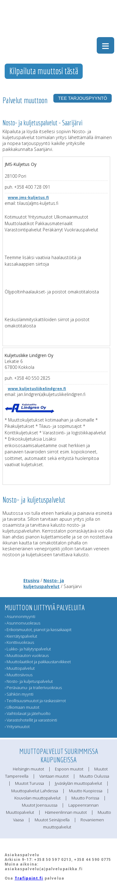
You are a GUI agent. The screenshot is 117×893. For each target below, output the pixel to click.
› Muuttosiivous (18, 675)
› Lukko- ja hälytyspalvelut (28, 649)
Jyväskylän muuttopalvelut (78, 783)
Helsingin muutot (28, 769)
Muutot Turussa (29, 783)
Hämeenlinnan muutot (66, 812)
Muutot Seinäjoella (52, 820)
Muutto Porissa (85, 798)
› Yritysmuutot (17, 726)
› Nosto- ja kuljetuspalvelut (29, 681)
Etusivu (31, 580)
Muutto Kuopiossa (85, 791)
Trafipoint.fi (29, 878)
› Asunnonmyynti (20, 616)
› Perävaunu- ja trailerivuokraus (33, 687)
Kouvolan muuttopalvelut (37, 798)
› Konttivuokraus (19, 642)
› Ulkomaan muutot (22, 707)
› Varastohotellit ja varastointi (31, 720)
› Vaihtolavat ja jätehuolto (28, 713)
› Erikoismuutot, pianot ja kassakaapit (38, 629)
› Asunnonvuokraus (22, 623)
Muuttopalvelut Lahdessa (34, 791)
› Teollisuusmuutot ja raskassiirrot (35, 700)
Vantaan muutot (54, 776)
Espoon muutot (69, 769)
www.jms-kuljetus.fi (28, 197)
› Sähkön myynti (19, 694)
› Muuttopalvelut (20, 668)
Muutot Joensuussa (39, 805)
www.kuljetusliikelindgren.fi (37, 388)
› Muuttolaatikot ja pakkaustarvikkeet (38, 661)
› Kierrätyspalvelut (21, 636)
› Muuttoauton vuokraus (27, 655)
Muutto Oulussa (94, 776)
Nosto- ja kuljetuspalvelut (43, 583)
